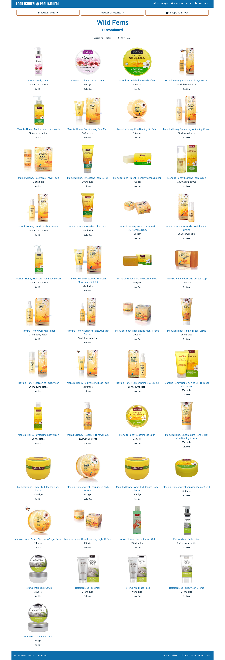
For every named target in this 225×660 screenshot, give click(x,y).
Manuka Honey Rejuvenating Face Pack (88, 383)
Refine (110, 38)
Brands (48, 12)
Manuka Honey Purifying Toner (38, 330)
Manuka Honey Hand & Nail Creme (87, 226)
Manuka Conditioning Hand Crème (137, 80)
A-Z (128, 38)
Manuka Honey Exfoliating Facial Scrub (87, 178)
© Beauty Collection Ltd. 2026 (196, 655)
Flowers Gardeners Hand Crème (88, 80)
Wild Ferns (112, 22)
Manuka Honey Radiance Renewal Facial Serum (88, 332)
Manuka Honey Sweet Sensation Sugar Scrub (187, 487)
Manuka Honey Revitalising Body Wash (38, 435)
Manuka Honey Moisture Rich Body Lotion (38, 278)
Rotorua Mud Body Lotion (186, 539)
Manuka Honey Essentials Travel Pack (38, 178)
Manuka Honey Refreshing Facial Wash (38, 383)
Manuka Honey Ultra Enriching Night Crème (87, 539)
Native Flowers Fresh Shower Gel (137, 539)
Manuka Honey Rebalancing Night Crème (137, 330)
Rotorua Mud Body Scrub (38, 588)
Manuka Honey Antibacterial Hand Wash (38, 129)
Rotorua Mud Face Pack (87, 588)
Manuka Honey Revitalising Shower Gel (88, 435)
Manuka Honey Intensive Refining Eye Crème (186, 228)
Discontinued (112, 30)
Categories (112, 12)
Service (181, 3)
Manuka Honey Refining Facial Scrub (186, 330)
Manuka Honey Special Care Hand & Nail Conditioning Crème (186, 437)
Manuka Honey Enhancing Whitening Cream (186, 129)
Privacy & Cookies (168, 655)
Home (161, 3)
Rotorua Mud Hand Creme (38, 636)
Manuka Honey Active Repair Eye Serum (186, 80)
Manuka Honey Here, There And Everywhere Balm (137, 228)
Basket (177, 12)
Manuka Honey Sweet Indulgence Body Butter (38, 489)
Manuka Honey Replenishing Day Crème (137, 383)
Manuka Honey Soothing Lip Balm (137, 435)
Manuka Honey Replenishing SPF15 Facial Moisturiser (186, 385)
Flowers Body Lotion (38, 80)
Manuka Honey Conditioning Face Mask (88, 129)
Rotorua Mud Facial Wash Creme (186, 588)
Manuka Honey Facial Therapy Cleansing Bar (137, 178)
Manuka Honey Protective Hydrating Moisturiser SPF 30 (87, 280)
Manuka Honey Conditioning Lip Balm (137, 129)
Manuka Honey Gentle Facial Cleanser (38, 226)
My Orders (201, 3)
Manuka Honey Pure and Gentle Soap (137, 278)
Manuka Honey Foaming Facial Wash (186, 178)
